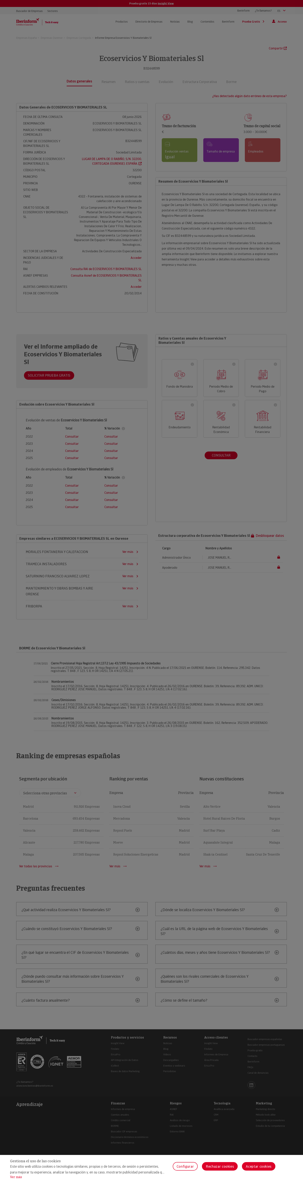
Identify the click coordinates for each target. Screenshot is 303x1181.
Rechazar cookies (220, 1166)
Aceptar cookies (259, 1166)
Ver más (16, 1177)
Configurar (185, 1166)
